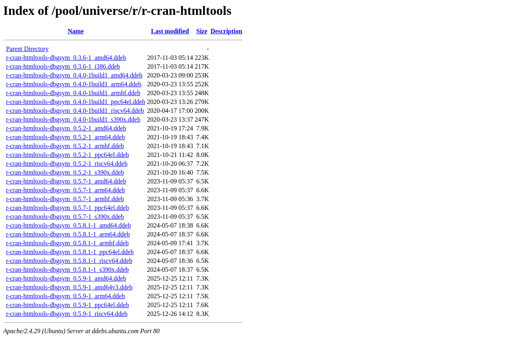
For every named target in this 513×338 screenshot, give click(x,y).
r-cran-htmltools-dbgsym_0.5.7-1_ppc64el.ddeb (67, 207)
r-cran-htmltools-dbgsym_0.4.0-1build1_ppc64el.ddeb (75, 101)
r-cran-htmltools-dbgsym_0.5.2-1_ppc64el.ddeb (67, 154)
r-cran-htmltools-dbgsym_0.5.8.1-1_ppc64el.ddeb (70, 251)
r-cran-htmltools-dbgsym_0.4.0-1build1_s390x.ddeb (73, 119)
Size (202, 31)
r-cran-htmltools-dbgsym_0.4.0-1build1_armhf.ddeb (73, 93)
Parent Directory (27, 48)
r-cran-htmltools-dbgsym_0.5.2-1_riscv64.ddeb (66, 163)
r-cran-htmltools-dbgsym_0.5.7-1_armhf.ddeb (65, 198)
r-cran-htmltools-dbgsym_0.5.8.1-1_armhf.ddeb (67, 243)
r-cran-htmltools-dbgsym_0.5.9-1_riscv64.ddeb (66, 313)
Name (76, 31)
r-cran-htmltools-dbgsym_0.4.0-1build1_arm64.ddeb (73, 84)
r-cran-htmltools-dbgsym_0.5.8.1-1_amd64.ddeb (68, 225)
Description (226, 31)
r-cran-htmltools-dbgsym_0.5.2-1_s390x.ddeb (65, 172)
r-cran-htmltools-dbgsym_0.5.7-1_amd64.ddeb (66, 181)
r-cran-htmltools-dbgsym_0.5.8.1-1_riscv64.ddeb (69, 260)
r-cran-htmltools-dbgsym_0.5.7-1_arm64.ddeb (65, 190)
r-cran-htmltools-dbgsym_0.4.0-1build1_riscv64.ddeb (75, 110)
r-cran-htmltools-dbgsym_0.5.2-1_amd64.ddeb (66, 128)
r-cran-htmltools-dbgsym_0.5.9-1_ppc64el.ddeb (67, 304)
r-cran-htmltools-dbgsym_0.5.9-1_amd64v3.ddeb (69, 287)
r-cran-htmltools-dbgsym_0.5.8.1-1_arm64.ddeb (68, 234)
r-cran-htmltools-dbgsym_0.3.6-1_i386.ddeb (63, 66)
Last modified (170, 31)
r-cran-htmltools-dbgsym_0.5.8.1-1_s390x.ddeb (67, 269)
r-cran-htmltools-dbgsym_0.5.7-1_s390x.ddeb (65, 216)
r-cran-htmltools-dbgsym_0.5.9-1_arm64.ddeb (65, 296)
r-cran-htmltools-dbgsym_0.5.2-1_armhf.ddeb (65, 146)
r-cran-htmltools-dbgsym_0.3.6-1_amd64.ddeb (66, 57)
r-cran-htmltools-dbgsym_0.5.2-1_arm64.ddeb (65, 137)
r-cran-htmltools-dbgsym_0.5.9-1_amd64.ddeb (66, 278)
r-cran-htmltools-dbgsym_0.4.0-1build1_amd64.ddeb (74, 75)
